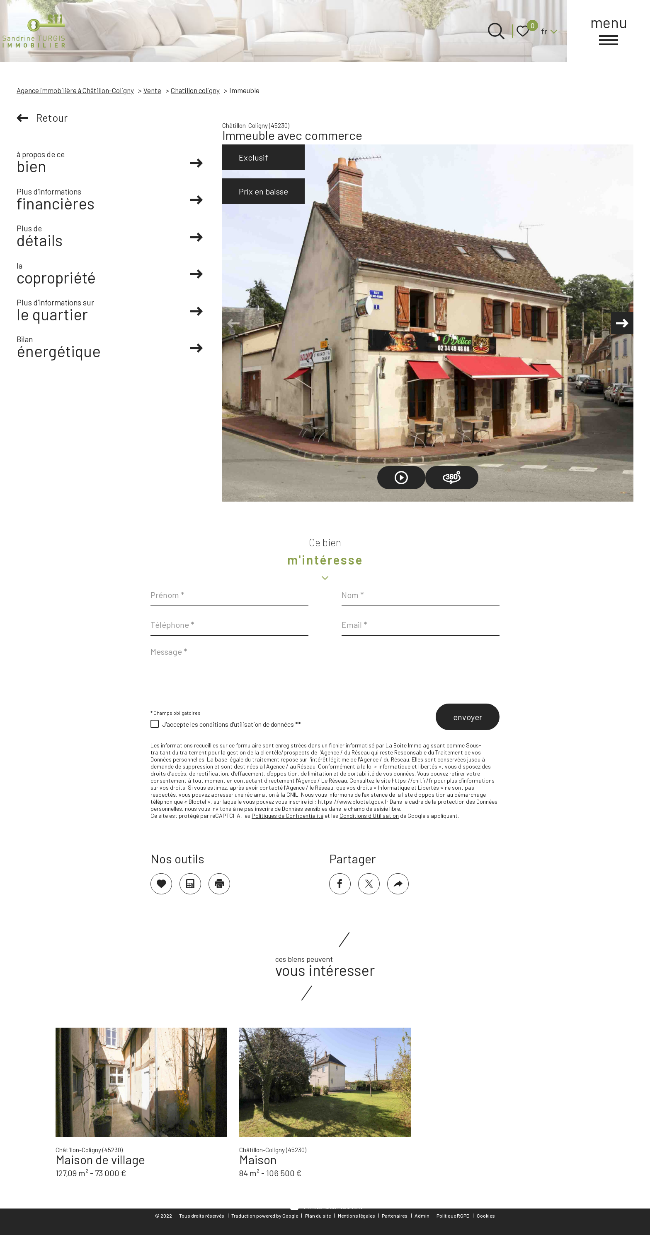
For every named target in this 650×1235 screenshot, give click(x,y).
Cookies (486, 1215)
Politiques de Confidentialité (287, 815)
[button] (621, 323)
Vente (152, 90)
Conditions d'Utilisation (369, 815)
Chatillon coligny (195, 90)
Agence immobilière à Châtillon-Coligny (75, 90)
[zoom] (427, 323)
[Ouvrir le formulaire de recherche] (496, 31)
